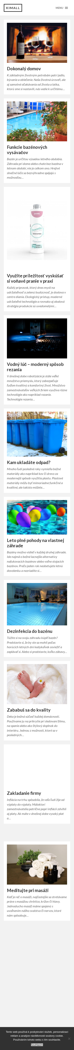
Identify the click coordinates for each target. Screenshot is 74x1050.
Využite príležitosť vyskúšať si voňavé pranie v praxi (35, 278)
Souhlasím (37, 1045)
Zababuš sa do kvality (29, 710)
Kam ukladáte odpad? (28, 462)
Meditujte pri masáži (28, 903)
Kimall (13, 8)
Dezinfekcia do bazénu (29, 631)
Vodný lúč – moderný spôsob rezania (35, 367)
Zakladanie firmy (24, 799)
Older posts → (57, 954)
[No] (69, 1039)
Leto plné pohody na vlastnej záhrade (35, 543)
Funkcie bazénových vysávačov (27, 149)
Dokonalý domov (24, 68)
